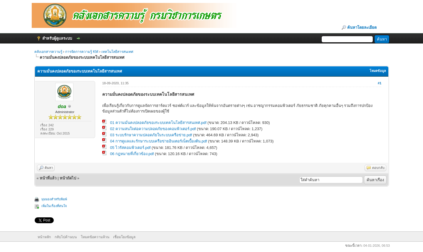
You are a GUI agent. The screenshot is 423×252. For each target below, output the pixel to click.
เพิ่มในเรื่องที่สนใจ (54, 206)
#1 (379, 83)
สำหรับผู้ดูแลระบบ (57, 38)
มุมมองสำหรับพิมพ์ (54, 199)
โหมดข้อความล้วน (95, 237)
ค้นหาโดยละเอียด (362, 27)
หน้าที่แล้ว (48, 178)
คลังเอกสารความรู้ (48, 52)
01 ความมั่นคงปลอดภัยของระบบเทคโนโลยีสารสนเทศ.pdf (158, 122)
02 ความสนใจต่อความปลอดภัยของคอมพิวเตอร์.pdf (153, 129)
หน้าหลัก (44, 237)
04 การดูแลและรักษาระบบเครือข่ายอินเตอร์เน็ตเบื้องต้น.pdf (158, 141)
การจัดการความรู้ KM (82, 52)
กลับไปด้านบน (66, 237)
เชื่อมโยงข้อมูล (124, 237)
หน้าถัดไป (68, 178)
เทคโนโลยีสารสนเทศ (117, 52)
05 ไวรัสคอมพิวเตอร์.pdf (130, 147)
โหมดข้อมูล (378, 71)
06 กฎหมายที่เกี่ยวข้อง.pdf (132, 154)
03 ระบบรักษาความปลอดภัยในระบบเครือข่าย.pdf (151, 135)
